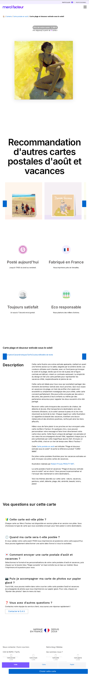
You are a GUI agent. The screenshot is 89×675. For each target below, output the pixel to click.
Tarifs (29, 355)
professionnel (78, 2)
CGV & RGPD (8, 652)
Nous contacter (9, 647)
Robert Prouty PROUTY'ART (62, 464)
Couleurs (36, 355)
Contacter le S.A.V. (16, 611)
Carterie (9, 16)
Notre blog (50, 647)
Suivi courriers (23, 647)
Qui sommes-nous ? (54, 652)
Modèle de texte (46, 355)
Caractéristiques (20, 355)
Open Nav (86, 5)
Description (9, 355)
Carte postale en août (20, 16)
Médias (59, 647)
